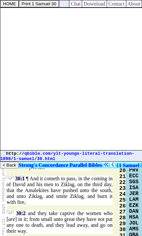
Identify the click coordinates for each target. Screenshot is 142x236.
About (134, 4)
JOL (134, 223)
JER (134, 194)
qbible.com (38, 153)
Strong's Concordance (43, 165)
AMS (134, 229)
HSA (134, 217)
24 (122, 194)
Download (94, 4)
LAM (134, 200)
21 (122, 177)
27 (122, 212)
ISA (134, 188)
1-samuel (23, 158)
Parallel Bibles (85, 165)
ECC (134, 176)
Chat (75, 4)
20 (122, 171)
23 (122, 188)
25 (122, 200)
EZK (134, 205)
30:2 (21, 213)
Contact (116, 4)
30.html (46, 158)
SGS (134, 182)
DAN (134, 211)
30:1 (20, 178)
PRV (134, 170)
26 (122, 206)
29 (122, 224)
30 (122, 230)
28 (122, 218)
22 (122, 183)
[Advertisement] (71, 79)
